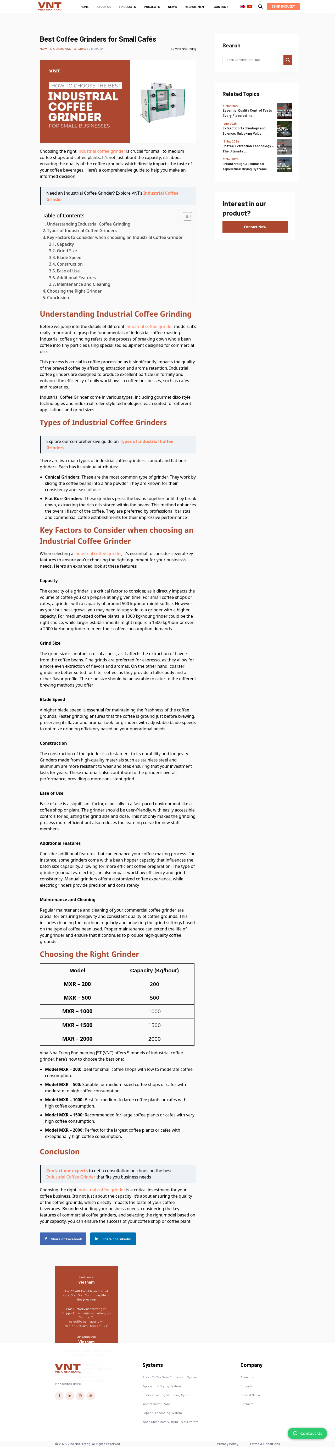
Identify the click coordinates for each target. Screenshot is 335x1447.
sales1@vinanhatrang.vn (86, 1321)
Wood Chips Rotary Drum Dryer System (170, 1421)
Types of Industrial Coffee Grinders (82, 230)
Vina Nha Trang (185, 49)
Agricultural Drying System (161, 1386)
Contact (221, 6)
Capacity (65, 244)
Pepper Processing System (162, 1413)
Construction (70, 264)
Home (85, 6)
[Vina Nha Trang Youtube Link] (90, 1395)
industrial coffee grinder (101, 151)
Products (127, 6)
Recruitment (195, 6)
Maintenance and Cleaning (83, 284)
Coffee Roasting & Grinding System (167, 1395)
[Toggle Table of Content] (185, 216)
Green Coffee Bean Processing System (170, 1377)
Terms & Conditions (264, 1444)
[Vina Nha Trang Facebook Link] (59, 1395)
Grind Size (67, 251)
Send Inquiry (283, 6)
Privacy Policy (227, 1444)
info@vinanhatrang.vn (91, 1309)
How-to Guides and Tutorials (64, 49)
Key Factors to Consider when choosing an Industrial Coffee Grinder (115, 237)
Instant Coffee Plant (156, 1404)
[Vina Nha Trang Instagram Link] (80, 1395)
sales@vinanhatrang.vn (94, 1313)
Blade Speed (69, 257)
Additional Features (76, 278)
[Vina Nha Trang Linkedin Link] (69, 1395)
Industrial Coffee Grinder (70, 1177)
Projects (152, 6)
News (172, 6)
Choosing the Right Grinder (74, 291)
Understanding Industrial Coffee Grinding (88, 224)
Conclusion (58, 297)
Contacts (247, 1404)
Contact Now (255, 226)
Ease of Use (68, 271)
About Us (104, 6)
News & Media (250, 1395)
